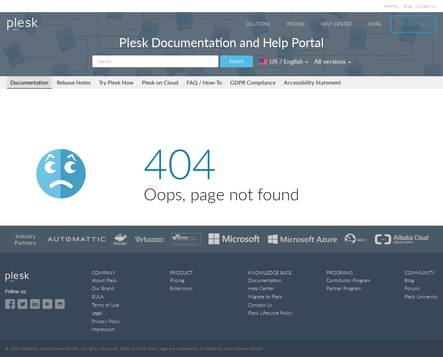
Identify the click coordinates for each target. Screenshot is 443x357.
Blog (408, 6)
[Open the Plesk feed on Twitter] (22, 304)
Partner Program (343, 288)
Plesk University (421, 296)
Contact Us (260, 305)
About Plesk (104, 280)
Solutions (258, 24)
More (374, 24)
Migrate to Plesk (265, 296)
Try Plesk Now (116, 82)
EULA (97, 296)
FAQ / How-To (204, 82)
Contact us (426, 6)
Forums (412, 288)
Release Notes (74, 82)
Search (236, 61)
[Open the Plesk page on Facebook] (10, 304)
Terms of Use (105, 305)
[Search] (155, 61)
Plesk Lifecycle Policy (270, 313)
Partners (391, 6)
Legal (97, 313)
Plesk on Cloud (160, 82)
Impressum (103, 329)
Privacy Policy (106, 321)
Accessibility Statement (312, 82)
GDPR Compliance (252, 82)
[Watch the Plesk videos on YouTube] (47, 304)
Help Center (336, 24)
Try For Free (413, 24)
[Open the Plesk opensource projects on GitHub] (60, 304)
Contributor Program (348, 280)
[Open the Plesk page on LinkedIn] (35, 304)
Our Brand (103, 288)
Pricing (296, 24)
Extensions (181, 288)
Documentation (29, 82)
